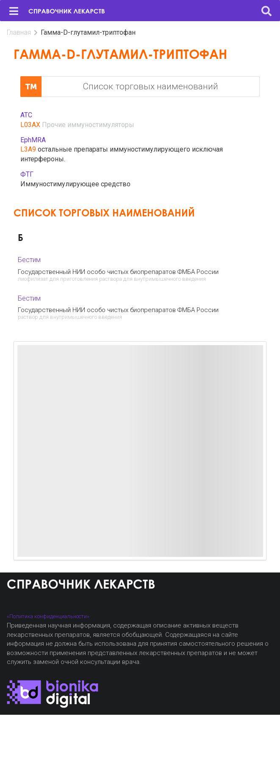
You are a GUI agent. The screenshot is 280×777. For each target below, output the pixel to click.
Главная (19, 32)
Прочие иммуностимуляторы (88, 125)
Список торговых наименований (119, 86)
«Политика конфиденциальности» (48, 616)
